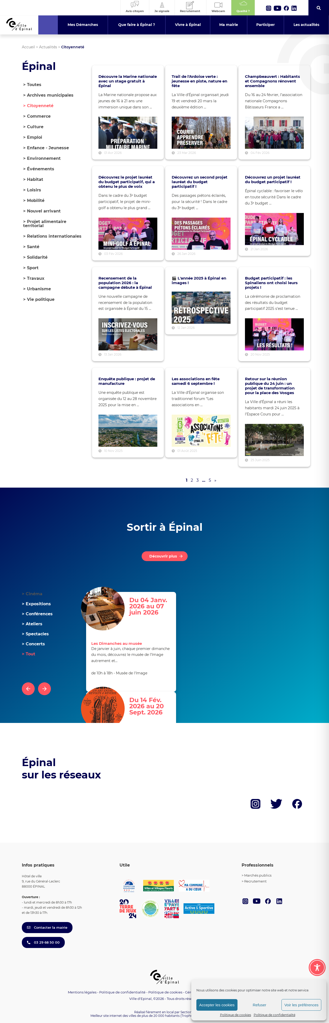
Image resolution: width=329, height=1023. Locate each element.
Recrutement (255, 881)
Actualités (48, 47)
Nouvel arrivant (42, 211)
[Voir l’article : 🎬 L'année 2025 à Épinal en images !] (201, 308)
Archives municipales (48, 95)
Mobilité (33, 200)
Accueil (28, 47)
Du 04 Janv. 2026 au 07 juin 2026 (148, 606)
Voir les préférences (301, 1005)
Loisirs (32, 190)
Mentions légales (82, 992)
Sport (31, 267)
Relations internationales (52, 236)
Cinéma (32, 593)
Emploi (32, 137)
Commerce (37, 116)
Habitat (33, 179)
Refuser (259, 1005)
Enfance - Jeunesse (46, 147)
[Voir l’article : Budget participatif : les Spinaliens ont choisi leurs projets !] (274, 334)
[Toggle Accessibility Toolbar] (317, 967)
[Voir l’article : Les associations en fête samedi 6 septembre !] (201, 431)
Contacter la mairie (47, 927)
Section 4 (187, 1012)
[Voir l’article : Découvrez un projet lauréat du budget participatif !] (274, 229)
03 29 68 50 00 (43, 942)
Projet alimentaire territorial (44, 223)
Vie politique (38, 299)
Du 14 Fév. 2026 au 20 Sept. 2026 (146, 706)
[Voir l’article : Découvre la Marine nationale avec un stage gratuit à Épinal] (127, 133)
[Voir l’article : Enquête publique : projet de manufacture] (127, 431)
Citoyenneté (38, 105)
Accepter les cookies (217, 1005)
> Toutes (32, 84)
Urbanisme (37, 288)
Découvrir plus (163, 556)
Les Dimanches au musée (116, 643)
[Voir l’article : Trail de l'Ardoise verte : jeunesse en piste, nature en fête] (201, 133)
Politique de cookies (235, 1015)
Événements (38, 168)
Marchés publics (257, 875)
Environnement (42, 158)
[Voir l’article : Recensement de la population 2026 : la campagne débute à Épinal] (127, 334)
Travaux (33, 278)
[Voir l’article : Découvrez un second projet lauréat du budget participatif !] (201, 234)
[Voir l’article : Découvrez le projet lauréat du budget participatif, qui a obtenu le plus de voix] (127, 234)
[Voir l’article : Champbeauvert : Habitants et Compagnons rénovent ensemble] (274, 133)
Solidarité (35, 257)
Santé (31, 246)
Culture (33, 126)
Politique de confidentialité (274, 1015)
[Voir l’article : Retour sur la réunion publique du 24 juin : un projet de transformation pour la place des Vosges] (274, 440)
